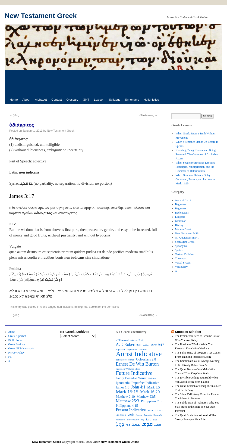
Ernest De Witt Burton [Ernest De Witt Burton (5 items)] (137, 364)
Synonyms (132, 99)
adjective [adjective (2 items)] (120, 349)
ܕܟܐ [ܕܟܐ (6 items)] (120, 424)
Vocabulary (181, 266)
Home (14, 99)
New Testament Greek (41, 15)
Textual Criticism (184, 254)
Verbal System (183, 262)
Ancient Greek (183, 200)
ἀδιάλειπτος (148, 115)
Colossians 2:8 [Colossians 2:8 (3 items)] (146, 359)
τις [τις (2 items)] (142, 419)
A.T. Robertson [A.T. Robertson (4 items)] (128, 344)
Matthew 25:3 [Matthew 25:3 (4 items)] (127, 401)
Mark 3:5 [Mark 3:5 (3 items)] (153, 387)
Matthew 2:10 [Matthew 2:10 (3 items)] (125, 396)
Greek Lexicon (16, 344)
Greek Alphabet (17, 336)
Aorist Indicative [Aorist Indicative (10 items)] (139, 354)
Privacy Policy (16, 352)
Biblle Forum (15, 340)
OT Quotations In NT (187, 237)
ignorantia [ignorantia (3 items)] (122, 383)
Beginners (180, 204)
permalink (113, 306)
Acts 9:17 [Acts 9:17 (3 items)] (157, 345)
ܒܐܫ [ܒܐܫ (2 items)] (155, 419)
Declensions (182, 212)
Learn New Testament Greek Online (116, 442)
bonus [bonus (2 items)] (131, 359)
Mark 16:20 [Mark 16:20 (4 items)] (150, 392)
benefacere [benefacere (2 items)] (121, 359)
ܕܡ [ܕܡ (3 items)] (128, 424)
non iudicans (65, 306)
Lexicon (99, 99)
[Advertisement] (113, 82)
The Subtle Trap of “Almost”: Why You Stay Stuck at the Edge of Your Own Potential (197, 407)
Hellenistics (151, 99)
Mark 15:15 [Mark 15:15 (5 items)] (127, 392)
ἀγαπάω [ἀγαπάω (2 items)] (148, 415)
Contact (56, 99)
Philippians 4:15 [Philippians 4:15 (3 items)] (127, 405)
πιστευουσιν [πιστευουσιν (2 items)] (133, 419)
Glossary (72, 99)
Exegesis (180, 216)
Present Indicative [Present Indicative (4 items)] (131, 410)
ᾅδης (14, 115)
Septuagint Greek (185, 241)
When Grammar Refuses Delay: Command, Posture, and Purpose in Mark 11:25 (195, 179)
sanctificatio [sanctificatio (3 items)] (156, 410)
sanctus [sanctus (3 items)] (121, 414)
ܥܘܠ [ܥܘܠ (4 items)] (136, 424)
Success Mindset (188, 332)
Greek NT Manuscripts (21, 348)
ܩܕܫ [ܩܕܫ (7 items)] (147, 424)
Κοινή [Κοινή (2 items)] (139, 415)
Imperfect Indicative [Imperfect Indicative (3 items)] (145, 383)
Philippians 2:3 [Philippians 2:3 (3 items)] (151, 401)
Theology (180, 258)
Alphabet (41, 99)
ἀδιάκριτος (80, 306)
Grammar (180, 221)
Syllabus (114, 99)
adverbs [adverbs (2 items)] (143, 349)
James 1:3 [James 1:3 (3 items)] (122, 387)
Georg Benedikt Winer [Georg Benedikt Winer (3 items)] (131, 378)
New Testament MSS (187, 233)
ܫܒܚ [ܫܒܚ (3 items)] (157, 424)
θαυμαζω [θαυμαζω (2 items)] (158, 415)
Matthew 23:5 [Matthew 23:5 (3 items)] (146, 396)
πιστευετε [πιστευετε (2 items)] (120, 419)
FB (10, 356)
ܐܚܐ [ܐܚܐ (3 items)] (148, 419)
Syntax (179, 250)
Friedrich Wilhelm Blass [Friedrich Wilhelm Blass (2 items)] (128, 369)
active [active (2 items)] (146, 345)
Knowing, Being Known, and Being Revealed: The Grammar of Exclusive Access (197, 154)
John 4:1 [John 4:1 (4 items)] (138, 387)
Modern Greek (183, 229)
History (179, 225)
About (26, 99)
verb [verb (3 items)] (131, 414)
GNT (86, 99)
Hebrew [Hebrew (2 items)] (152, 378)
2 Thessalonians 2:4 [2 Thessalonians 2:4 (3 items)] (129, 340)
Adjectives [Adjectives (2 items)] (131, 349)
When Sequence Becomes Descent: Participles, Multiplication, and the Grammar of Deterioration (195, 167)
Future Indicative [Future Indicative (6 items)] (134, 373)
